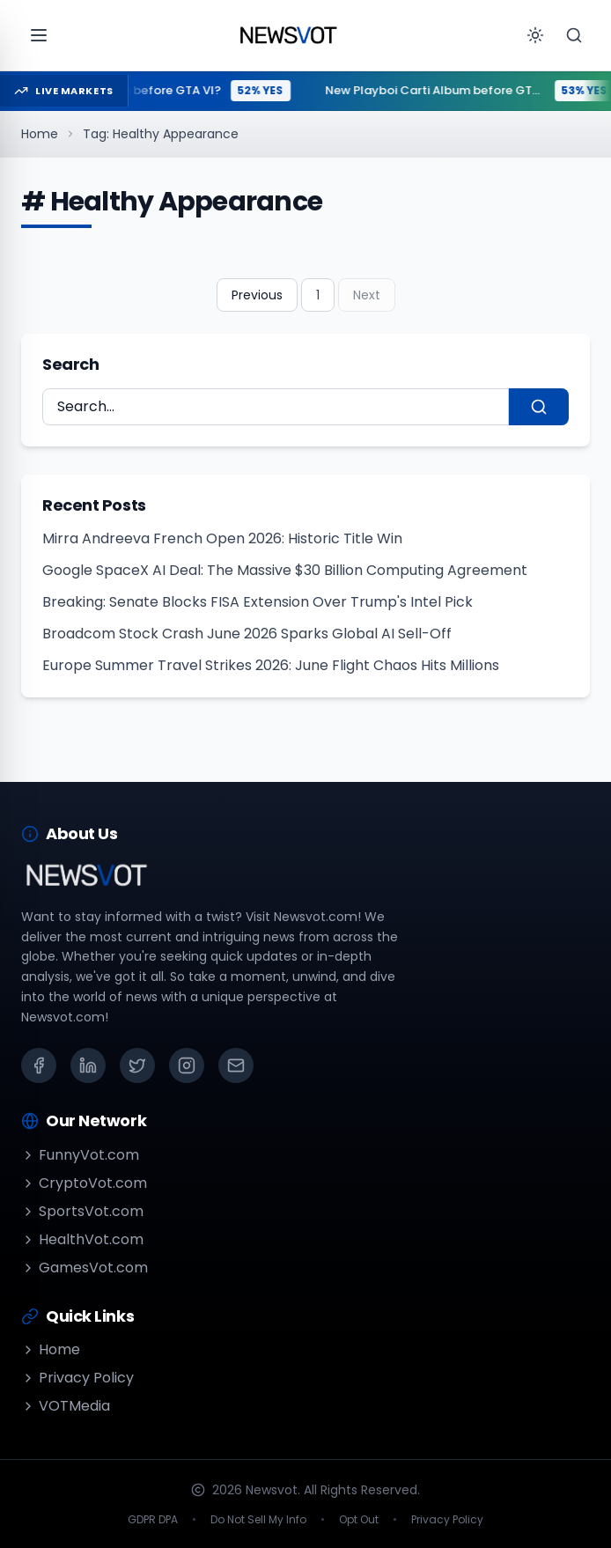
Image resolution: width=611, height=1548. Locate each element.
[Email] (236, 1065)
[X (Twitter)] (137, 1065)
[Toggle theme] (535, 35)
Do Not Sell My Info (258, 1520)
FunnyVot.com (80, 1155)
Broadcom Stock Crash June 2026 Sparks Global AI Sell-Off (247, 633)
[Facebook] (38, 1065)
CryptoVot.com (84, 1183)
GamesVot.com (84, 1267)
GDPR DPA (153, 1520)
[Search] (574, 35)
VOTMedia (65, 1406)
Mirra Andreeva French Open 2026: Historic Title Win (222, 538)
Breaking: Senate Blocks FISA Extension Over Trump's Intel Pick (257, 602)
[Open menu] (38, 35)
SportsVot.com (82, 1211)
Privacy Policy (77, 1377)
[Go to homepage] (288, 35)
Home (39, 134)
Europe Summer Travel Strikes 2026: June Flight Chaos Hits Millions (270, 665)
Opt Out (359, 1520)
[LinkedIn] (88, 1065)
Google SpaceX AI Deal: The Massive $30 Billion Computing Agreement (284, 570)
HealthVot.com (82, 1239)
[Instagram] (186, 1065)
